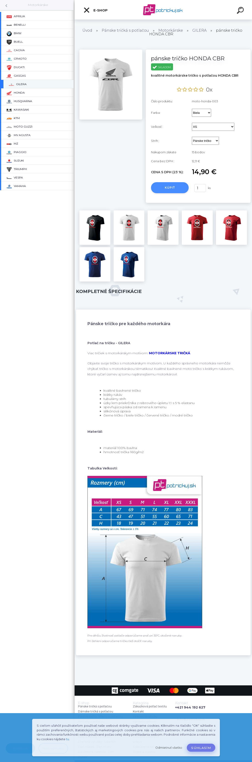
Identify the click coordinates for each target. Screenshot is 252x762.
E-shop (95, 10)
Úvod (87, 30)
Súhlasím (201, 748)
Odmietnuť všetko (168, 747)
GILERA (199, 30)
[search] (241, 11)
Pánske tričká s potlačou (125, 30)
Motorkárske (38, 5)
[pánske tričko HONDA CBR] (110, 51)
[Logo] (163, 10)
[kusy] (200, 188)
